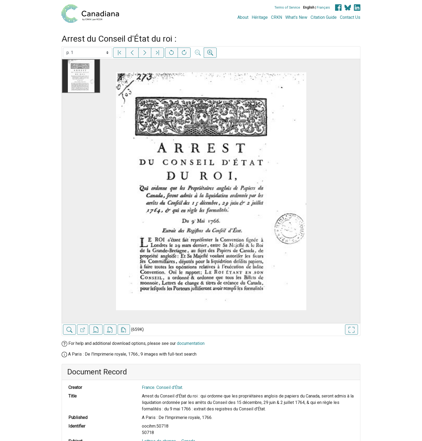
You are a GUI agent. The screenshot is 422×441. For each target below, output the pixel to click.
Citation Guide (324, 17)
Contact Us (350, 17)
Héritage (260, 17)
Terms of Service (287, 7)
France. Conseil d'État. (162, 387)
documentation (191, 343)
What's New (296, 17)
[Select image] (87, 53)
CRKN (276, 17)
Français (323, 7)
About (242, 17)
